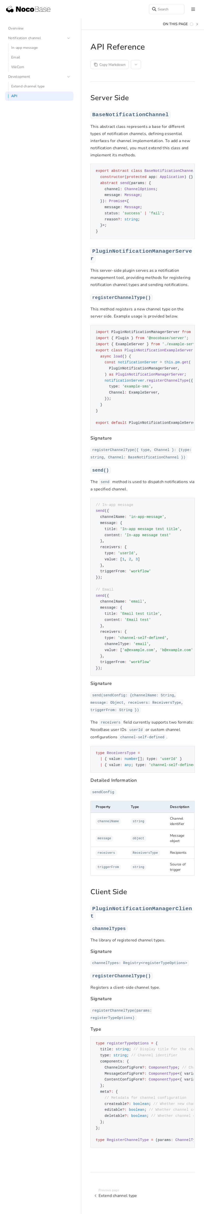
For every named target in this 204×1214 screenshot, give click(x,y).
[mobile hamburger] (193, 9)
